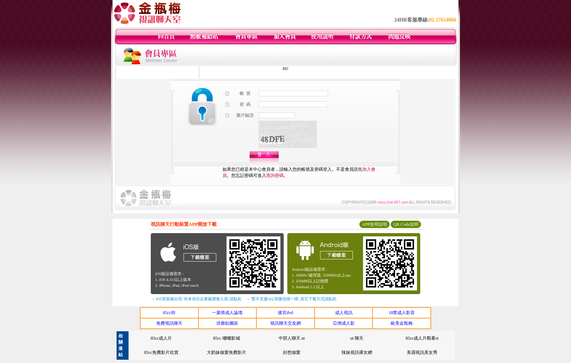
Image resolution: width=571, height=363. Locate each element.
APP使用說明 (374, 224)
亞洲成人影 (344, 323)
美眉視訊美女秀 (422, 352)
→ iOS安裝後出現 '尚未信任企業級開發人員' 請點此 (196, 299)
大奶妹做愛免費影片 (226, 352)
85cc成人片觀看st (422, 338)
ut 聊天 (356, 338)
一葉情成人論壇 (227, 312)
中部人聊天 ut (292, 338)
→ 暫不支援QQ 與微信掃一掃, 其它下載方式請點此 (291, 299)
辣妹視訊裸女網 (357, 352)
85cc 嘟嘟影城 (226, 338)
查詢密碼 (275, 175)
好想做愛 (291, 352)
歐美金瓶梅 (402, 323)
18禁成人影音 (402, 312)
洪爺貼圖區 (227, 323)
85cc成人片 (161, 338)
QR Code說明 (405, 224)
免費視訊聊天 (169, 323)
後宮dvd (285, 312)
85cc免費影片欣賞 (161, 352)
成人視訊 (344, 312)
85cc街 (169, 312)
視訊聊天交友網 (285, 323)
